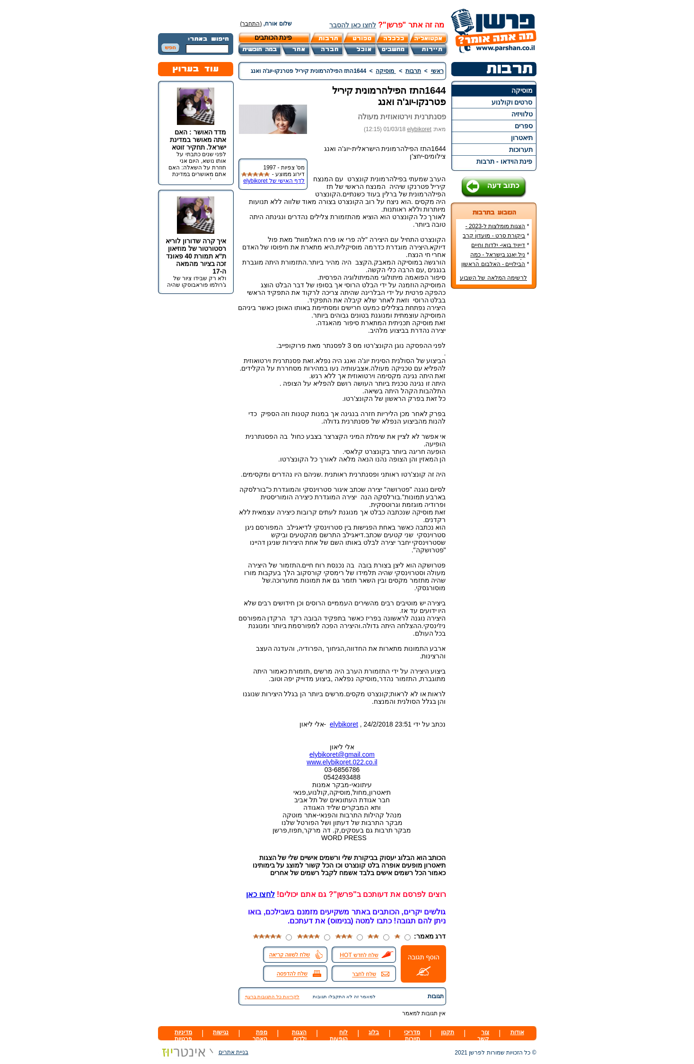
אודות (517, 1032)
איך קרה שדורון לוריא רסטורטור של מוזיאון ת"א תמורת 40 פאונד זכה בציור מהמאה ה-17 (196, 256)
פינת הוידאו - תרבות (504, 161)
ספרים (524, 126)
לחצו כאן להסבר (352, 25)
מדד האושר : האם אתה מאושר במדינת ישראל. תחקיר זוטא (198, 139)
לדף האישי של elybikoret (274, 180)
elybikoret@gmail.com (342, 754)
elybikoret (419, 129)
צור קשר (483, 1035)
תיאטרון (522, 138)
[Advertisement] (493, 437)
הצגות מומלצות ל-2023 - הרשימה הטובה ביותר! (497, 229)
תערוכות (521, 149)
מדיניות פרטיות (183, 1035)
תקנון (447, 1032)
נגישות (220, 1032)
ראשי (437, 71)
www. (314, 762)
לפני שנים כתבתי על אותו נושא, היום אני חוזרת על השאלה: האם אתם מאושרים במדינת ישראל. (197, 167)
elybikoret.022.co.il (350, 762)
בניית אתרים (203, 1052)
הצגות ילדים (299, 1035)
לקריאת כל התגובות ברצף (272, 996)
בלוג (374, 1032)
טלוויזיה (522, 114)
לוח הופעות (339, 1035)
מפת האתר (260, 1035)
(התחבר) (251, 23)
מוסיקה (522, 90)
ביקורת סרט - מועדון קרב (494, 235)
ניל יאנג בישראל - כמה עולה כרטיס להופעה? (499, 258)
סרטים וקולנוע (512, 102)
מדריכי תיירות (412, 1035)
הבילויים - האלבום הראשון (493, 264)
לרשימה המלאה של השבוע (493, 278)
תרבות (413, 71)
